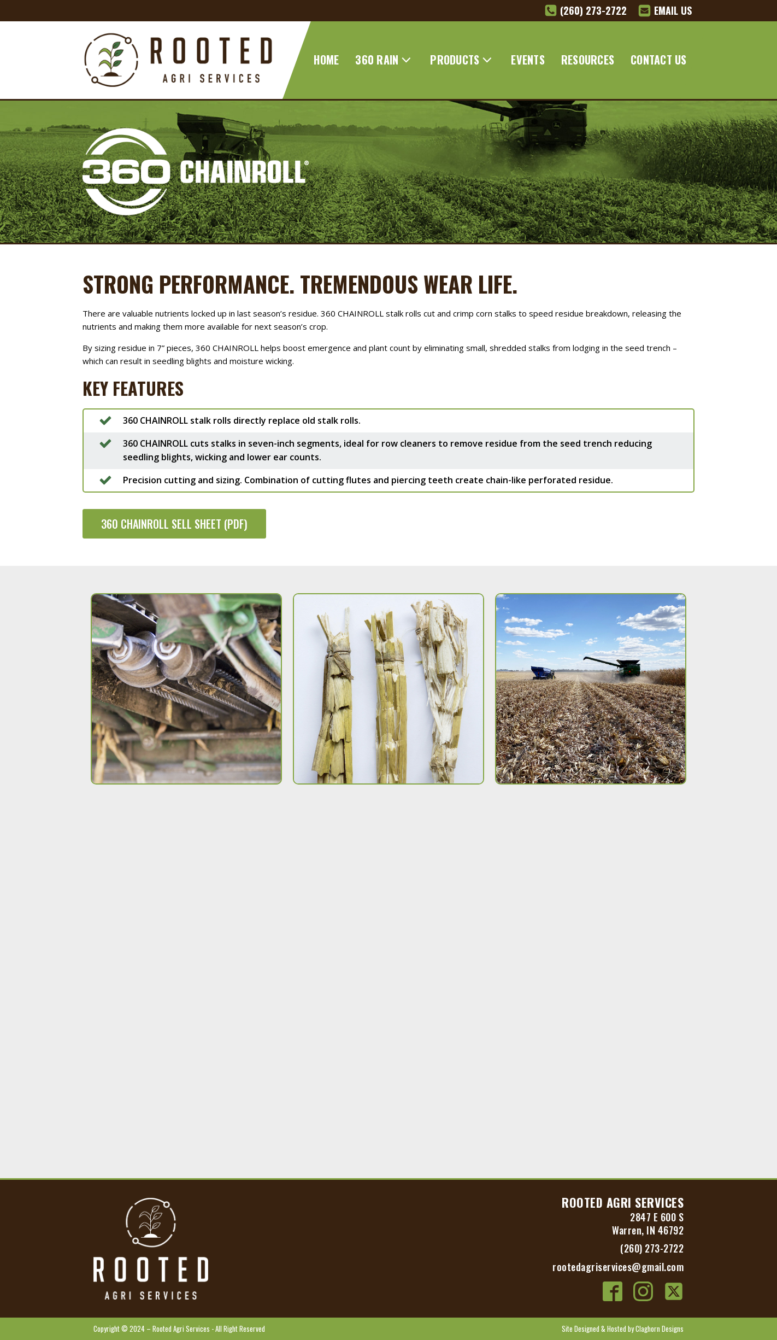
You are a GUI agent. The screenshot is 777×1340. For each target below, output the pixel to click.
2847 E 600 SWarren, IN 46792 (648, 1223)
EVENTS (528, 59)
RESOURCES (587, 59)
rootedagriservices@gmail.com (618, 1267)
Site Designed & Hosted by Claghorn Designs (623, 1328)
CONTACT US (659, 59)
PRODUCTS (462, 59)
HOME (326, 59)
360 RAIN (384, 59)
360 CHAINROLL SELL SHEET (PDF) (174, 524)
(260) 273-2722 (652, 1248)
